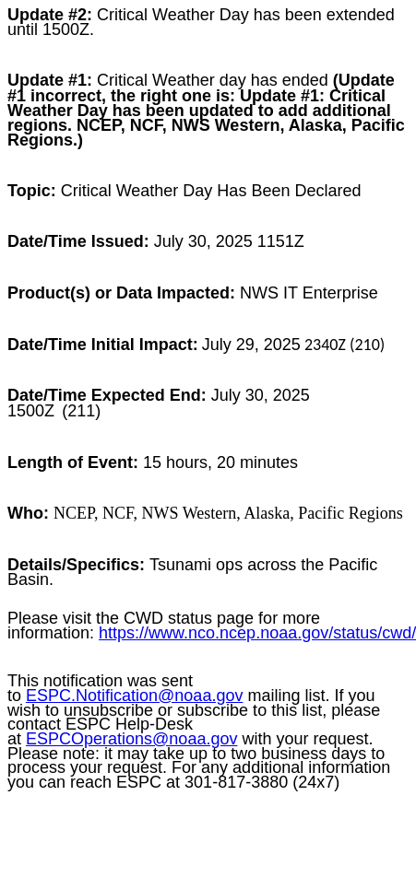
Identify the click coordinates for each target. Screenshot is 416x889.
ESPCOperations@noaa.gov (131, 739)
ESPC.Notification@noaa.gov (134, 695)
